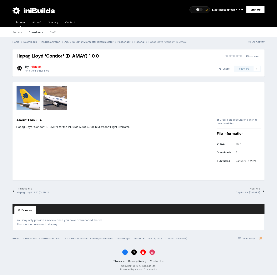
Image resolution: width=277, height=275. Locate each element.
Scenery (53, 22)
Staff (53, 32)
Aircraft (36, 22)
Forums (17, 32)
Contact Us (157, 261)
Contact (70, 22)
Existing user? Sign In (227, 9)
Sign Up (255, 9)
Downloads (36, 32)
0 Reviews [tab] (25, 210)
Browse (20, 24)
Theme (119, 261)
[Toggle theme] (199, 9)
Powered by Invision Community (138, 269)
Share (224, 68)
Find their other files (37, 70)
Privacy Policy (137, 261)
